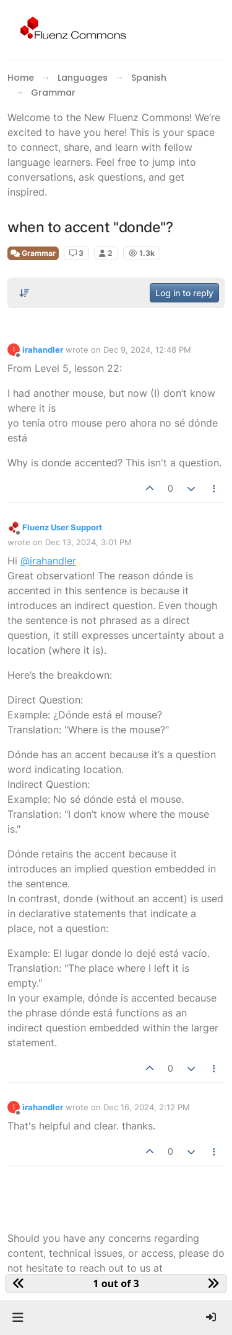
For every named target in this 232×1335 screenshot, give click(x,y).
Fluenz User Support (62, 527)
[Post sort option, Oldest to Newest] (24, 293)
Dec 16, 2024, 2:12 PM (146, 1107)
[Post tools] (214, 488)
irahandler (42, 350)
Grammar (33, 253)
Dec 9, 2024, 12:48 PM (147, 350)
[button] (17, 1317)
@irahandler (48, 560)
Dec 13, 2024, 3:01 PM (88, 542)
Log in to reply (184, 292)
